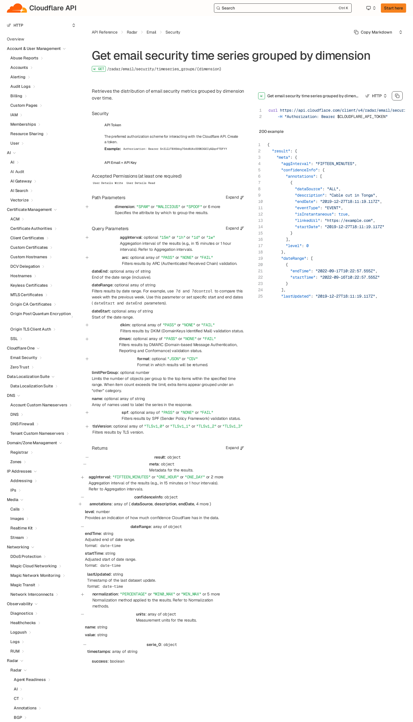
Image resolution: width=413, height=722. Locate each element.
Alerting (18, 76)
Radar (16, 670)
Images (17, 518)
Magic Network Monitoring (35, 575)
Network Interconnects (32, 594)
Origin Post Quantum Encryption (40, 313)
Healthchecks (23, 622)
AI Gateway (21, 181)
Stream (17, 537)
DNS (14, 414)
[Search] (283, 8)
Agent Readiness (30, 679)
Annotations (25, 708)
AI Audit (17, 171)
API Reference (105, 32)
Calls (15, 509)
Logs (15, 641)
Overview (15, 39)
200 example (271, 131)
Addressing (21, 480)
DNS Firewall (22, 423)
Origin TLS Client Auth (30, 329)
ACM (15, 219)
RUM (15, 651)
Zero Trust (19, 367)
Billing (16, 95)
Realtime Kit (21, 528)
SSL (14, 338)
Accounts (19, 67)
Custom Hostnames (28, 256)
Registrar (19, 452)
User (14, 143)
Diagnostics (21, 613)
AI (12, 162)
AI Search (19, 190)
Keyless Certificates (29, 285)
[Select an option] (371, 8)
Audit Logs (20, 86)
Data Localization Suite (31, 386)
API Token (112, 125)
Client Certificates (27, 237)
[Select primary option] (373, 32)
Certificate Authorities (31, 228)
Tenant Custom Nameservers (37, 433)
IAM (14, 114)
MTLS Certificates (26, 294)
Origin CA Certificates (31, 304)
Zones (16, 461)
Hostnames (21, 275)
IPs (13, 490)
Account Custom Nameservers (38, 404)
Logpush (18, 632)
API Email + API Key (120, 162)
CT (16, 698)
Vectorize (19, 200)
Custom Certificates (29, 247)
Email (151, 32)
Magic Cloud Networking (33, 565)
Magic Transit (22, 584)
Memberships (23, 124)
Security (172, 32)
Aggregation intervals (173, 249)
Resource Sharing (27, 133)
